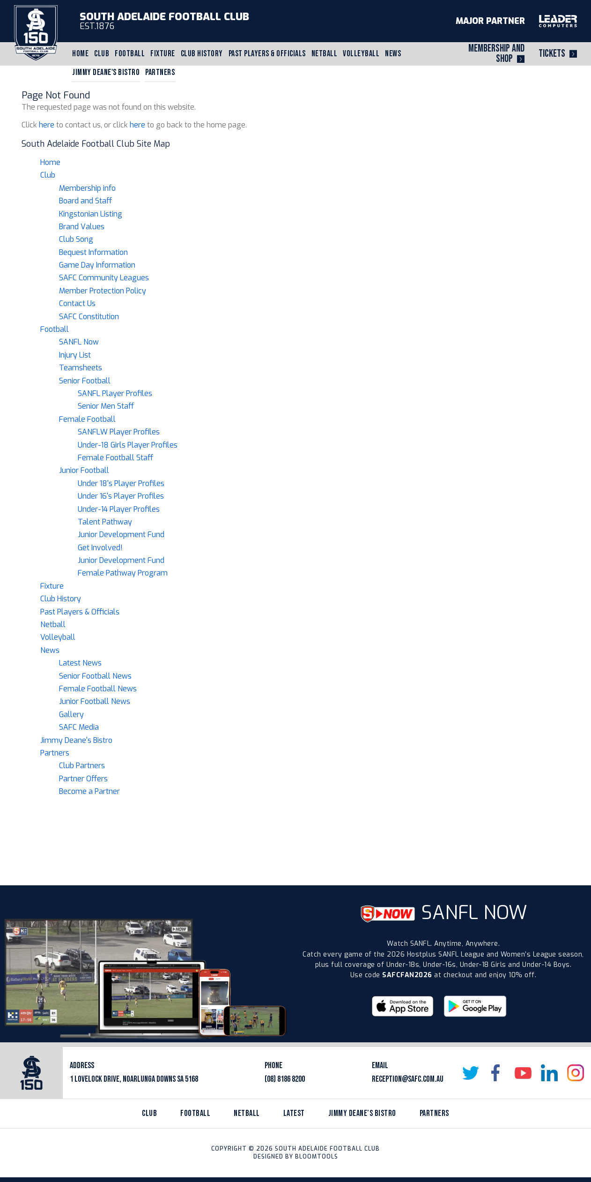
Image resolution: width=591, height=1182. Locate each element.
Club (101, 54)
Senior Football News (95, 676)
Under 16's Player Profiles (121, 496)
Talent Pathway (105, 522)
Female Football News (98, 689)
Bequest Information (93, 252)
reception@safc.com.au (407, 1079)
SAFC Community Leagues (104, 278)
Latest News (80, 663)
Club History (202, 54)
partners (434, 1113)
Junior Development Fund (121, 534)
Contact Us (77, 303)
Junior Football (84, 470)
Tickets (552, 53)
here (46, 125)
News (393, 54)
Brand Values (81, 227)
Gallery (71, 714)
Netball (324, 54)
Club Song (76, 239)
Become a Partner (89, 791)
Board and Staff (85, 201)
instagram (575, 1072)
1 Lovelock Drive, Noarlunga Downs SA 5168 (134, 1079)
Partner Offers (83, 779)
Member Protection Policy (102, 291)
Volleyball (361, 54)
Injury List (75, 355)
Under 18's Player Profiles (121, 483)
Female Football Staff (115, 458)
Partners (160, 72)
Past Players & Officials (267, 54)
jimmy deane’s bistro (362, 1113)
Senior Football (85, 381)
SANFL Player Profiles (115, 393)
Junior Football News (94, 701)
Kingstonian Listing (90, 214)
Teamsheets (80, 368)
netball (247, 1113)
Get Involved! (100, 548)
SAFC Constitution (89, 317)
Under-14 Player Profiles (119, 509)
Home (80, 54)
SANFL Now (79, 342)
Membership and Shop (496, 53)
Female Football (87, 419)
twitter (470, 1072)
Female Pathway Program (123, 573)
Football (130, 54)
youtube (523, 1072)
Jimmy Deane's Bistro (106, 72)
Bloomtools (316, 1156)
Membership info (87, 188)
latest (294, 1113)
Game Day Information (97, 265)
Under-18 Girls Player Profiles (127, 445)
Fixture (162, 54)
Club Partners (82, 766)
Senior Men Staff (106, 406)
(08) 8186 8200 (285, 1079)
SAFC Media (79, 727)
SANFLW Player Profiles (119, 432)
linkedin (549, 1072)
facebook (496, 1072)
